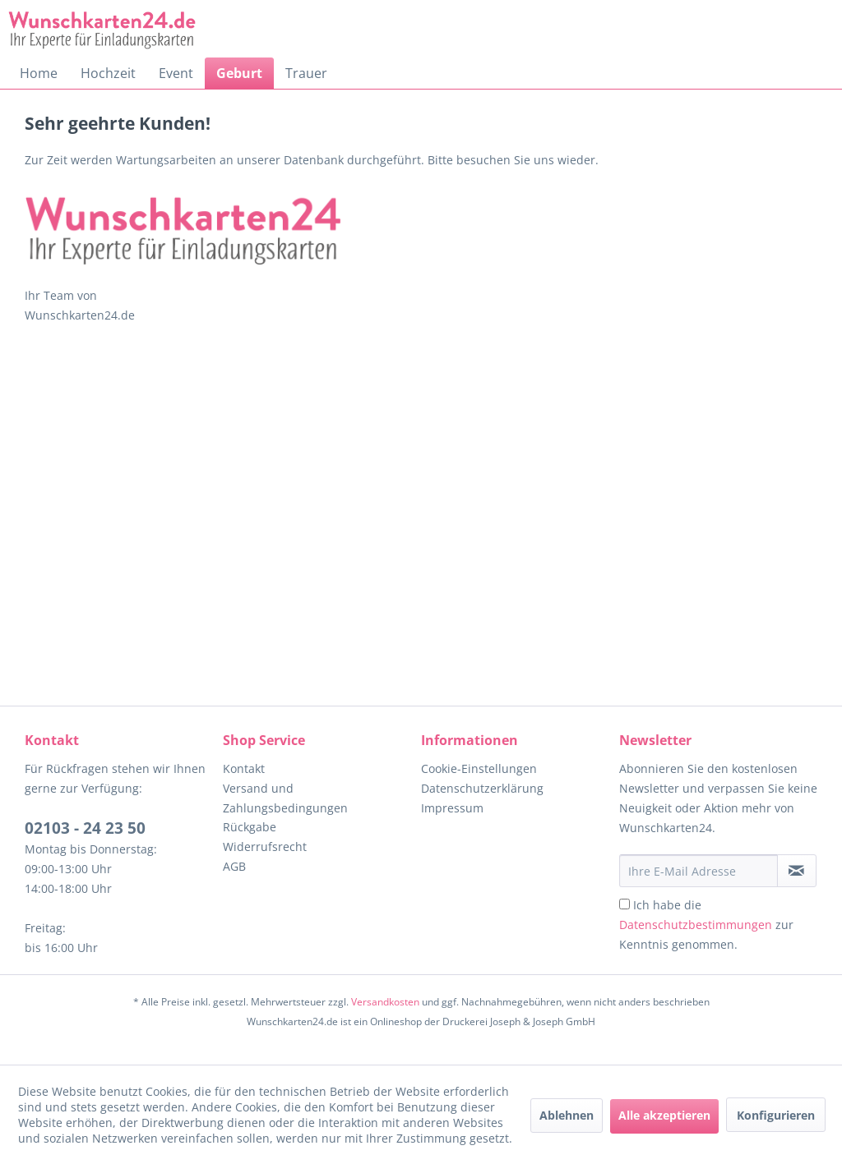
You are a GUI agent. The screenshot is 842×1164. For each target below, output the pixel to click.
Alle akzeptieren (664, 1115)
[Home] (38, 73)
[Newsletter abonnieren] (797, 870)
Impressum (452, 808)
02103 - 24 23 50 (85, 828)
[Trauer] (306, 73)
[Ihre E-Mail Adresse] (698, 870)
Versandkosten (385, 1002)
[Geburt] (239, 73)
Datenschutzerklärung (482, 788)
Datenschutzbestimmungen (695, 924)
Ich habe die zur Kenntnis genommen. (706, 924)
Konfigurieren (776, 1115)
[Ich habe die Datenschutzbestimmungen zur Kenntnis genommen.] (624, 904)
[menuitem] (38, 73)
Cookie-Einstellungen (479, 768)
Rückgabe (249, 827)
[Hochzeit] (108, 73)
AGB (234, 866)
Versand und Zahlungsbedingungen (285, 798)
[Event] (176, 73)
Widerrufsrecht (265, 846)
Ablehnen (566, 1115)
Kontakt (244, 768)
